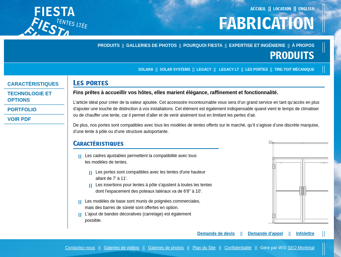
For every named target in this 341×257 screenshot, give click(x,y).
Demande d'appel (265, 233)
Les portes (256, 69)
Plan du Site (204, 247)
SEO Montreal (301, 247)
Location (282, 8)
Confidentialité (237, 247)
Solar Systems (175, 69)
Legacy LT (229, 69)
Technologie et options (29, 97)
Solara (145, 69)
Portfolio (22, 109)
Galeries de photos (166, 247)
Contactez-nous (80, 247)
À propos (303, 45)
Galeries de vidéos (121, 247)
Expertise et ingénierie (257, 45)
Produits (109, 45)
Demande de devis (216, 233)
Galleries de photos (151, 45)
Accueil (258, 8)
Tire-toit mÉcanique (294, 69)
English (306, 8)
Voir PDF (19, 119)
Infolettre (305, 233)
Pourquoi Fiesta (202, 45)
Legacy (204, 69)
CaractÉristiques (33, 84)
